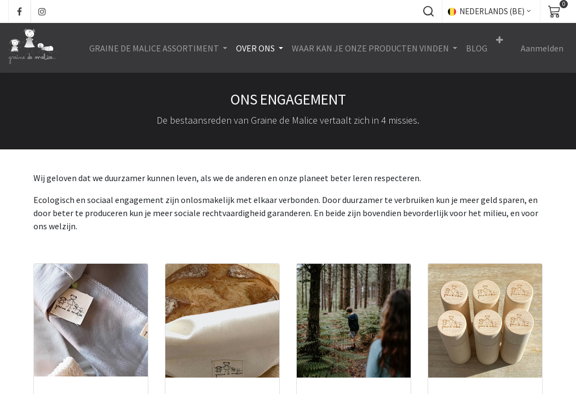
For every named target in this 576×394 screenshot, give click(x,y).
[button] (428, 11)
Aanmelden (542, 48)
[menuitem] (477, 48)
